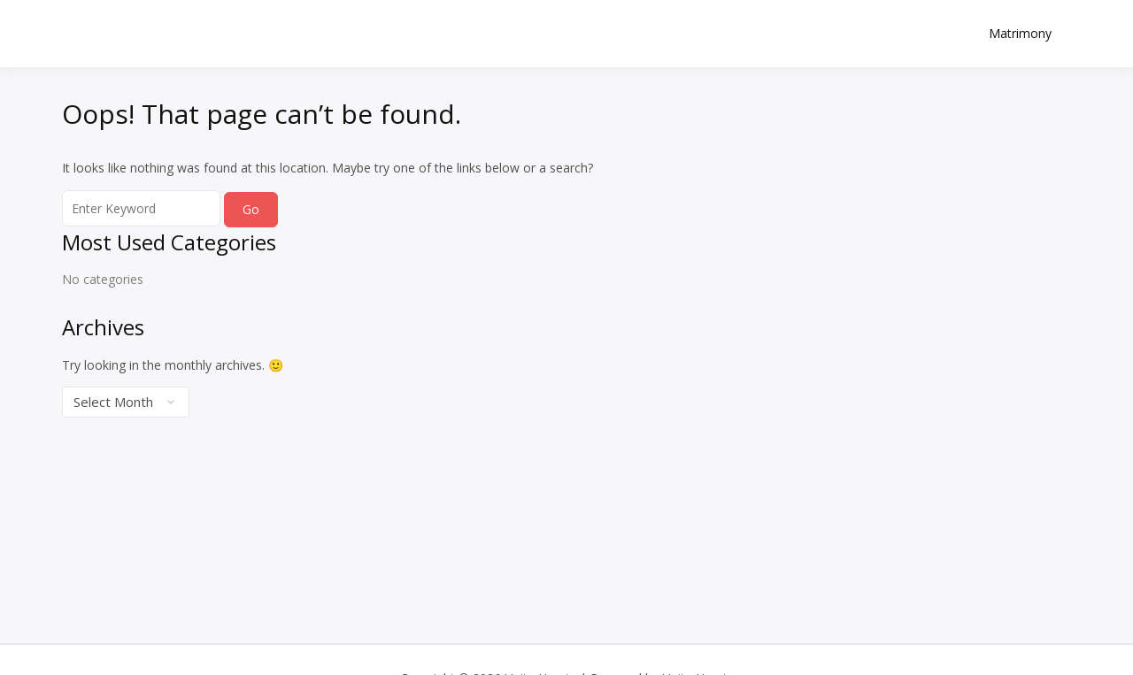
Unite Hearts (168, 24)
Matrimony (1020, 33)
